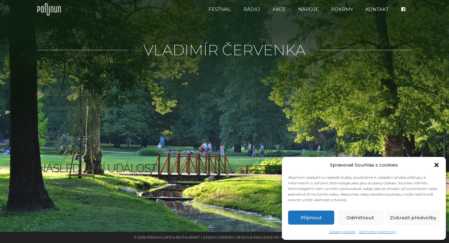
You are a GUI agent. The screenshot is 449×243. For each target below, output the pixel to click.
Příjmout (311, 218)
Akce (279, 9)
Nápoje (308, 9)
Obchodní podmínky (377, 231)
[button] (436, 165)
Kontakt (377, 9)
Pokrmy (342, 9)
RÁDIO (252, 9)
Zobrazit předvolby (413, 218)
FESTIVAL (220, 9)
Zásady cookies (342, 231)
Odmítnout (360, 218)
